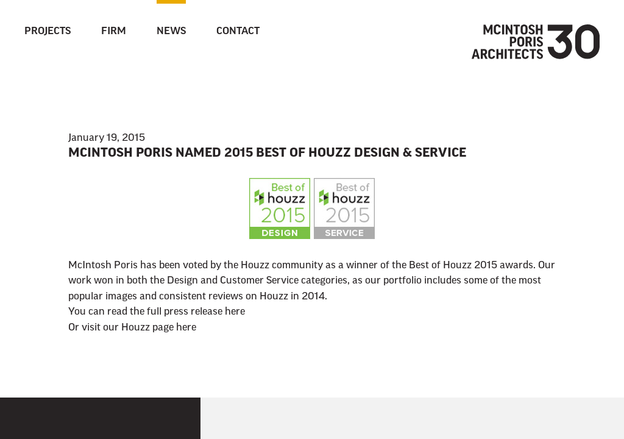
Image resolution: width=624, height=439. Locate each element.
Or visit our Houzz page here (132, 328)
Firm (113, 32)
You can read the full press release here (156, 312)
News (171, 32)
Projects (47, 32)
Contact (238, 32)
